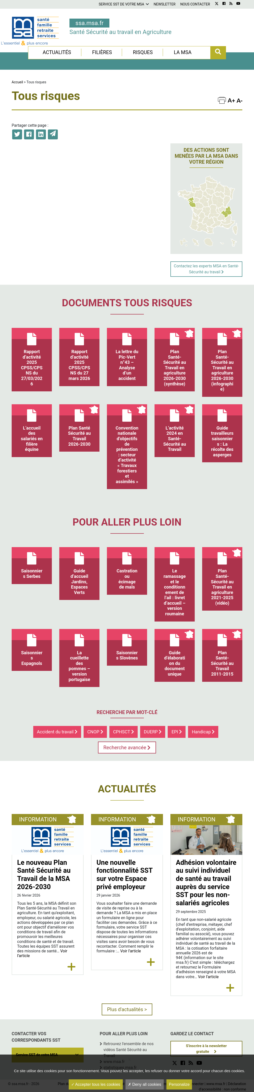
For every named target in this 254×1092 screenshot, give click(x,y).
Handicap (203, 731)
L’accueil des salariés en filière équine (32, 428)
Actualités (57, 52)
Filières (102, 52)
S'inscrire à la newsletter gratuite (206, 1049)
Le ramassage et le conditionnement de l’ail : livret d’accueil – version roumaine (175, 581)
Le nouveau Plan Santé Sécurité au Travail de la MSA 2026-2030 (44, 875)
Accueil (17, 82)
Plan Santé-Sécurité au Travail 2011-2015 (222, 653)
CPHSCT (123, 731)
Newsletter (165, 4)
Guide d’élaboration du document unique (175, 653)
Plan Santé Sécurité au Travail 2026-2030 (79, 425)
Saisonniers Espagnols (32, 647)
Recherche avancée (127, 747)
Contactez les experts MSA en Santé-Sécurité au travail (206, 269)
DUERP (153, 731)
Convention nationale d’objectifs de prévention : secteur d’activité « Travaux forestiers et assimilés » (127, 444)
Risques (143, 52)
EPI (176, 731)
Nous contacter (195, 4)
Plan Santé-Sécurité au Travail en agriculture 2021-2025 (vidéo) (222, 576)
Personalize (179, 1084)
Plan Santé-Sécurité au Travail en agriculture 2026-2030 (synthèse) (175, 357)
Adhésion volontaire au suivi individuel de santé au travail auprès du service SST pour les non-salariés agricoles (206, 883)
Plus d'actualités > (127, 1009)
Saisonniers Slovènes (127, 645)
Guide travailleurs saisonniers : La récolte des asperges (222, 430)
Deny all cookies (144, 1084)
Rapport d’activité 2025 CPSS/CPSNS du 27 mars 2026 (79, 354)
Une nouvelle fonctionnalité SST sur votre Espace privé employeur (124, 875)
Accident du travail (57, 731)
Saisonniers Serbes (32, 563)
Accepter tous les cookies (95, 1084)
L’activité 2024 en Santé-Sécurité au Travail (175, 428)
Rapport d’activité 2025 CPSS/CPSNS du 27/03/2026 (32, 357)
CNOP (95, 731)
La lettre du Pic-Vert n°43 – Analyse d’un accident (127, 354)
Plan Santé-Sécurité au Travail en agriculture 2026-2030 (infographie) (222, 360)
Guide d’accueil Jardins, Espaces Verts (79, 571)
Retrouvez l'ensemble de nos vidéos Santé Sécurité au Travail (128, 1049)
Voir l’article (130, 951)
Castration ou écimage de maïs (127, 568)
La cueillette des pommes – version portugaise (79, 655)
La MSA (182, 52)
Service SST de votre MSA (121, 4)
